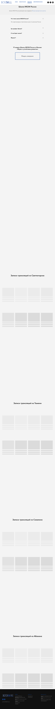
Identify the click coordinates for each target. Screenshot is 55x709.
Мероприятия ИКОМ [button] (38, 1)
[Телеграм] (4, 699)
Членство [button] (29, 1)
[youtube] (53, 2)
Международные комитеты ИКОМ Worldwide (19, 701)
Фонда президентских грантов (39, 10)
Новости (29, 2)
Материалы (16, 703)
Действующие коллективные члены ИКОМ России (20, 699)
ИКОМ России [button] (22, 1)
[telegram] (50, 2)
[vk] (48, 2)
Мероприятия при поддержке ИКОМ (46, 699)
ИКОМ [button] (16, 1)
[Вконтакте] (3, 699)
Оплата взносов (30, 697)
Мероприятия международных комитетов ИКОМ (46, 696)
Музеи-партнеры (17, 702)
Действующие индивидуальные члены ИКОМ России (20, 697)
